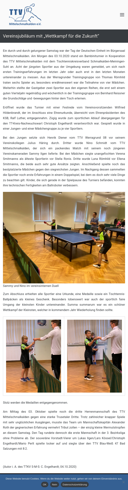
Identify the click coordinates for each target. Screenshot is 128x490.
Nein (54, 484)
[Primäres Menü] (122, 14)
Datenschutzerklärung (75, 484)
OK (44, 484)
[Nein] (123, 482)
